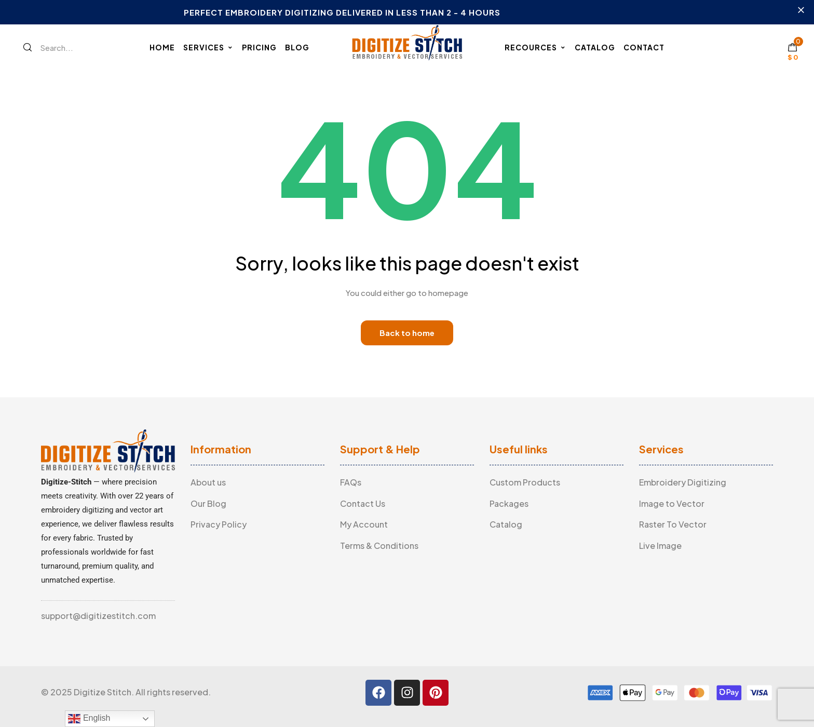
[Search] (27, 47)
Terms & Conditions (379, 545)
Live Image (660, 545)
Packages (509, 503)
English (89, 718)
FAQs (350, 482)
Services (208, 47)
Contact (643, 47)
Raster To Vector (673, 524)
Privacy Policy (219, 524)
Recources (535, 47)
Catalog (595, 47)
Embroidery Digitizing (682, 482)
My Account (364, 524)
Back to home (407, 333)
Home (162, 47)
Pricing (259, 47)
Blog (297, 47)
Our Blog (208, 503)
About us (208, 482)
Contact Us (362, 503)
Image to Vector (671, 503)
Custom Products (525, 482)
